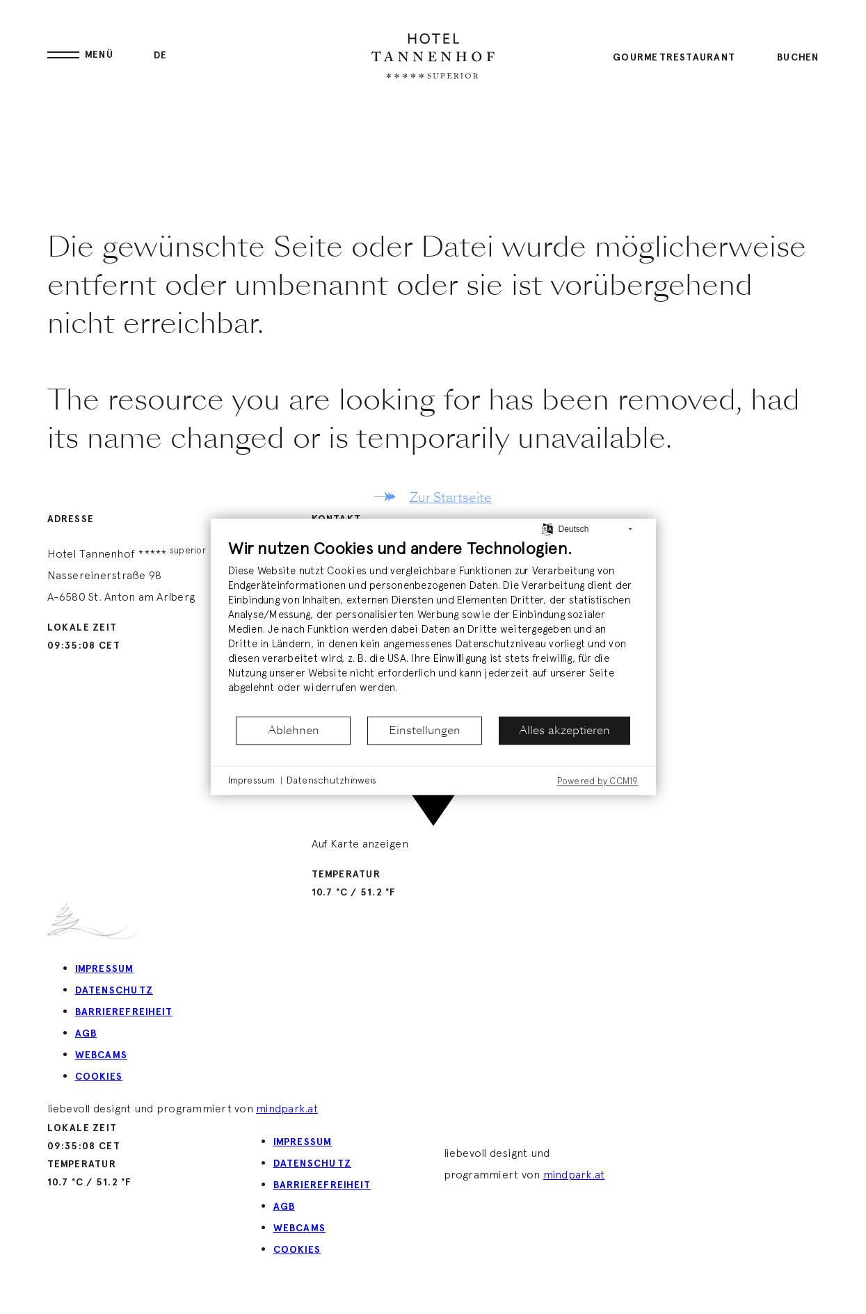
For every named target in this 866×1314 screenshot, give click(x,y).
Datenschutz (114, 990)
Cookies (99, 1076)
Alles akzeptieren (564, 730)
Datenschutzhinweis (331, 780)
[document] (433, 626)
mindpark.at (287, 1108)
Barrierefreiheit (124, 1012)
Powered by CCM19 (598, 781)
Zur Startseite (451, 497)
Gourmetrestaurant (674, 57)
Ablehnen (293, 730)
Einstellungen (424, 730)
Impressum (104, 969)
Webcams (101, 1055)
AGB (86, 1033)
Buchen (798, 57)
